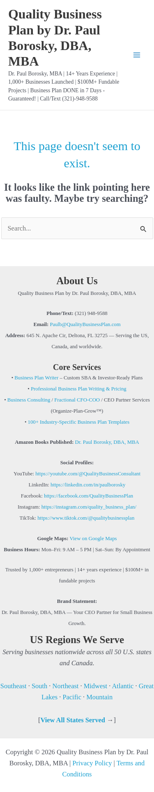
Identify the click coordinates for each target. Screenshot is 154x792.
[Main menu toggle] (136, 55)
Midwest (95, 686)
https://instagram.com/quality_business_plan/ (88, 507)
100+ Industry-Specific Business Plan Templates (79, 422)
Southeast (14, 686)
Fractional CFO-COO (76, 400)
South (39, 686)
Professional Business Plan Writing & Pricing (78, 389)
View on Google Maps (93, 538)
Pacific (71, 697)
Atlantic (123, 686)
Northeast (66, 686)
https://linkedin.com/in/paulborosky (88, 485)
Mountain (99, 697)
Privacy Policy (92, 763)
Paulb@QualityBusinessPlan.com (85, 324)
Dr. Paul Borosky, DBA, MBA (106, 442)
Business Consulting (29, 400)
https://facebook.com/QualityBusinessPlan (88, 496)
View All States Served (72, 720)
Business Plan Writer (36, 378)
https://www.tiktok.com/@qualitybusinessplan (85, 518)
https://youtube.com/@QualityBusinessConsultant (87, 474)
